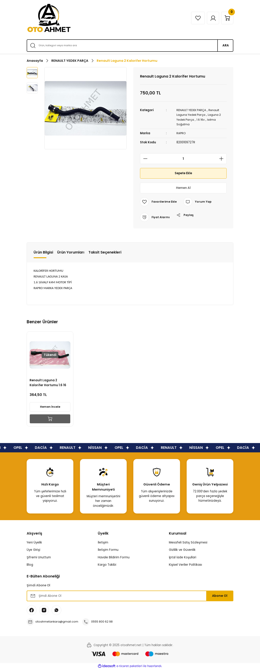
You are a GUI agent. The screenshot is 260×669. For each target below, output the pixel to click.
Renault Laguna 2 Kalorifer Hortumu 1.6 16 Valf (48, 382)
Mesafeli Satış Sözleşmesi (188, 542)
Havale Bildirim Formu (114, 557)
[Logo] (49, 18)
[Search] (130, 45)
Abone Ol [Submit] (219, 595)
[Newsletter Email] (130, 595)
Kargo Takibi (107, 564)
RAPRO (181, 133)
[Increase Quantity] (223, 158)
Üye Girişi (33, 549)
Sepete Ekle (183, 173)
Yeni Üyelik (34, 542)
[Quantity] (183, 158)
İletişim (103, 542)
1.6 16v (202, 119)
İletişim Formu (108, 549)
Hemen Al (183, 188)
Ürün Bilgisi (43, 252)
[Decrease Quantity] (144, 158)
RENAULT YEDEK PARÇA (192, 110)
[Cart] (226, 18)
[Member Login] (211, 18)
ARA (225, 45)
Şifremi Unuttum (39, 557)
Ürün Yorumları (70, 252)
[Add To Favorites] (159, 201)
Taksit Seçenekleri (104, 252)
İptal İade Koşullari (182, 557)
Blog (30, 564)
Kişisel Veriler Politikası (185, 564)
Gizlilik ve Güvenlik (182, 549)
